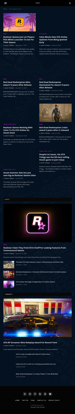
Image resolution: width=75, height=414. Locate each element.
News (5, 34)
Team (33, 400)
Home (17, 400)
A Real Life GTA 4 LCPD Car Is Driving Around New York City (36, 364)
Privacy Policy (54, 400)
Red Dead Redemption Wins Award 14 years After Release (17, 83)
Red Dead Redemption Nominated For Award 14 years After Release (54, 85)
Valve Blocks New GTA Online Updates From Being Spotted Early (53, 40)
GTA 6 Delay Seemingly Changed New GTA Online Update (35, 282)
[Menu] (5, 3)
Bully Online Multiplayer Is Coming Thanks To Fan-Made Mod (37, 374)
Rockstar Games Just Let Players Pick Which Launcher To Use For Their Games (18, 40)
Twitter (25, 400)
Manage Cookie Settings (38, 407)
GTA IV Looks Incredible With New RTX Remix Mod (33, 354)
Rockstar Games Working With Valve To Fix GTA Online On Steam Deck (18, 130)
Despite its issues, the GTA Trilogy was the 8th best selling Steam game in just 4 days (54, 157)
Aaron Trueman (9, 45)
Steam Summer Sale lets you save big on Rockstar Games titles (19, 174)
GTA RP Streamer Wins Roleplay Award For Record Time (30, 342)
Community (7, 339)
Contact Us (41, 400)
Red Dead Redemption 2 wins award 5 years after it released (54, 128)
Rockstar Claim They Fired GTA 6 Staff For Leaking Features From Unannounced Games (34, 249)
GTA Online (43, 34)
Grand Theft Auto (9, 124)
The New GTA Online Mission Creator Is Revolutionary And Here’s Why (39, 262)
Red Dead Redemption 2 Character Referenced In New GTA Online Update (41, 272)
